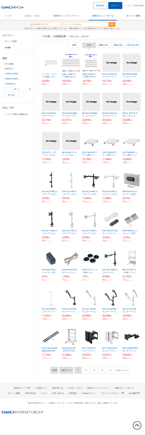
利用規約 (73, 393)
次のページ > (122, 370)
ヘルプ (129, 6)
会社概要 (134, 393)
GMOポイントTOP (22, 388)
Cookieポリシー (89, 393)
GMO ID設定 (139, 6)
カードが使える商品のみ (15, 114)
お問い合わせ (58, 393)
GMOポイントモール (103, 15)
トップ (8, 15)
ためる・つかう (32, 15)
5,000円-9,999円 (11, 79)
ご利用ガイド (41, 388)
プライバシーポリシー (112, 393)
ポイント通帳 (133, 15)
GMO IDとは (57, 388)
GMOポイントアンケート (66, 15)
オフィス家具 (11, 41)
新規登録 (100, 5)
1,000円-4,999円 (11, 74)
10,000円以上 (10, 84)
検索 (112, 24)
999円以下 (9, 69)
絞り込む (11, 95)
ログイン (115, 5)
